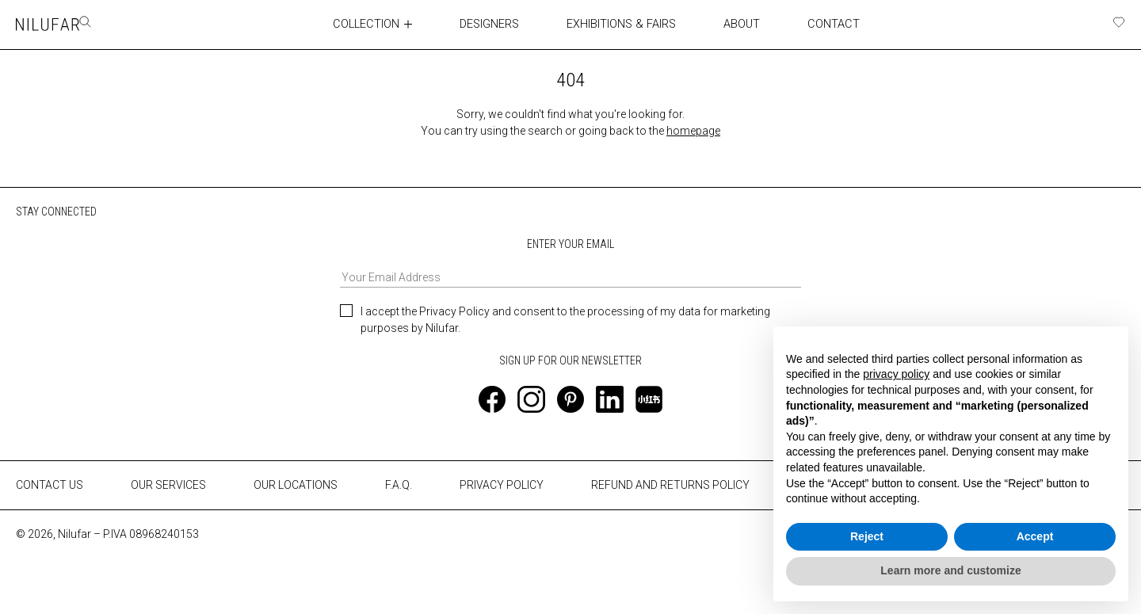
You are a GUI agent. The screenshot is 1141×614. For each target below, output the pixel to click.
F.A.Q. (398, 485)
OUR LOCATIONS (296, 485)
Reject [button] (866, 536)
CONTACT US (49, 485)
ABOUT (729, 23)
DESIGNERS (479, 23)
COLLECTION (354, 23)
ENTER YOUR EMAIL (570, 262)
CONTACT (820, 23)
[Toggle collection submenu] (398, 24)
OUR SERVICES (168, 485)
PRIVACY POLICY (502, 485)
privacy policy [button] (896, 374)
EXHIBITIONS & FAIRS (609, 23)
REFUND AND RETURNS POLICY (670, 485)
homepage (693, 130)
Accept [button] (1035, 536)
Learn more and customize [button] (950, 570)
